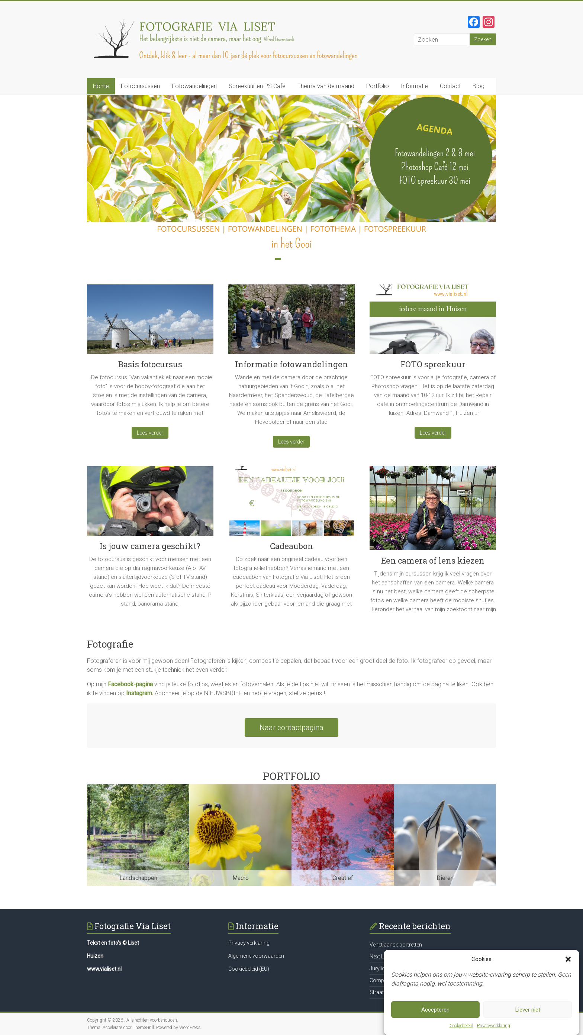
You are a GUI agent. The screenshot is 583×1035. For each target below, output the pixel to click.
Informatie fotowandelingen (291, 364)
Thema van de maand (325, 86)
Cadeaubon (291, 546)
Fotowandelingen (194, 86)
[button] (568, 963)
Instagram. (139, 693)
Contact (450, 86)
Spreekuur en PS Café (257, 86)
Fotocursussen (140, 86)
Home (101, 86)
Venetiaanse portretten (396, 945)
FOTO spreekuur (433, 364)
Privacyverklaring (493, 1029)
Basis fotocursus (150, 364)
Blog (478, 86)
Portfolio (377, 86)
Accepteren (435, 1013)
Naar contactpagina (291, 727)
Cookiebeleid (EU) (248, 969)
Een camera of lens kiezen (432, 560)
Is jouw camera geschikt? (150, 546)
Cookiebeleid (461, 1029)
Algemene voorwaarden (256, 956)
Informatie (414, 86)
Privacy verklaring (249, 943)
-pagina (143, 684)
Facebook (120, 684)
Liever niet (527, 1013)
